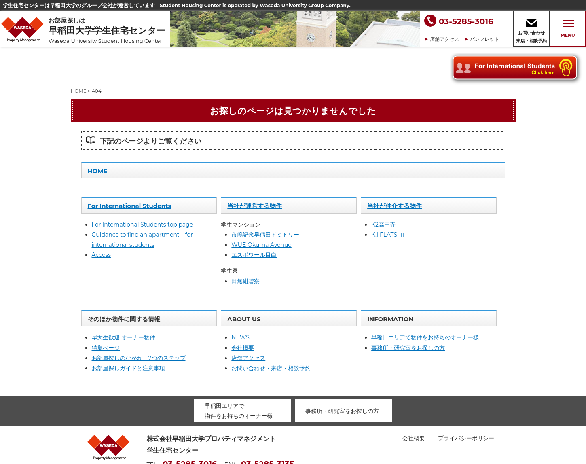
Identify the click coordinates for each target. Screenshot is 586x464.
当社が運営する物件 (254, 169)
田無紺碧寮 (245, 244)
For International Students (129, 169)
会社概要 (242, 311)
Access (101, 218)
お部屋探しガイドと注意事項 (128, 331)
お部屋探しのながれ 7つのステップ (139, 321)
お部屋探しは (109, 30)
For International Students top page (142, 188)
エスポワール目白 (254, 218)
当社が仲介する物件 (394, 169)
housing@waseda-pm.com (185, 439)
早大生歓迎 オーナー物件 (124, 301)
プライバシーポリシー (466, 401)
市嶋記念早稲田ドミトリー (265, 198)
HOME (98, 134)
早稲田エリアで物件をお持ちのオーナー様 (425, 301)
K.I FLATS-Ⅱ (388, 198)
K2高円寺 (383, 188)
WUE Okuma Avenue (261, 208)
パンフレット (484, 39)
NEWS (240, 301)
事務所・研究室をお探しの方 (408, 311)
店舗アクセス (444, 39)
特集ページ (106, 311)
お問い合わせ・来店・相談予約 (271, 331)
